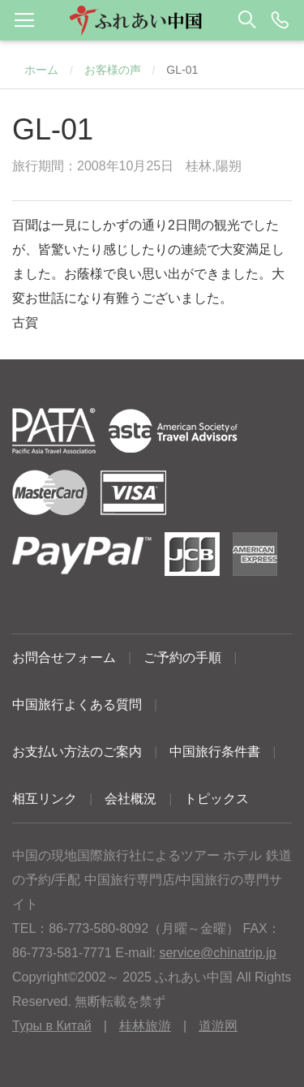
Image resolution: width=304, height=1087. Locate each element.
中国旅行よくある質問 (77, 704)
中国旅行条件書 (214, 751)
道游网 (218, 1026)
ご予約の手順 (182, 657)
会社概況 (130, 799)
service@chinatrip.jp (217, 953)
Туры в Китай (52, 1026)
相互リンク (44, 799)
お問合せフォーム (64, 657)
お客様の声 (112, 69)
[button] (152, 20)
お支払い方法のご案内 (77, 751)
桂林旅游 (145, 1026)
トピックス (216, 799)
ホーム (41, 69)
